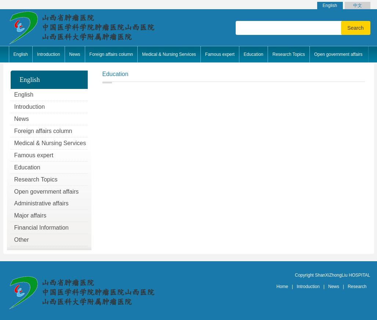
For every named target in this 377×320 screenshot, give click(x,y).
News (333, 286)
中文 (357, 5)
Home (282, 286)
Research (357, 286)
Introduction (308, 286)
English (330, 5)
